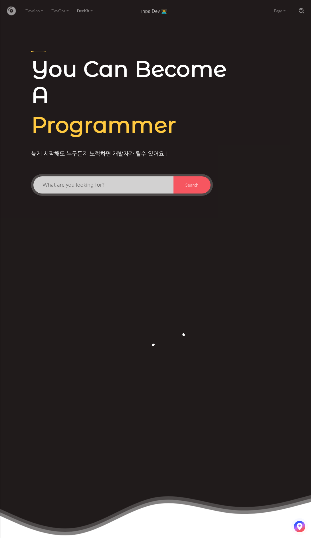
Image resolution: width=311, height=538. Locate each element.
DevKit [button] (83, 10)
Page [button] (278, 10)
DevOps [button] (58, 10)
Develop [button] (32, 10)
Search (192, 185)
